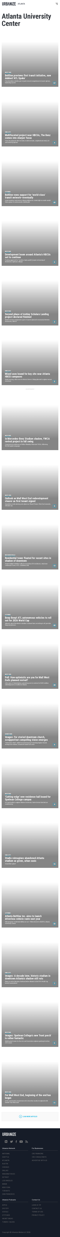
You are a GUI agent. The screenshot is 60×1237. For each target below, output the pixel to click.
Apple (4, 1205)
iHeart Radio (7, 1218)
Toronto (6, 1191)
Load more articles (30, 1116)
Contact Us (37, 1208)
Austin (5, 1164)
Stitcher (6, 1215)
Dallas (5, 1170)
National (6, 1154)
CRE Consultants (39, 1157)
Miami (4, 1184)
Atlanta (5, 1160)
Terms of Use (37, 1212)
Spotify (5, 1208)
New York (6, 1187)
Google (5, 1212)
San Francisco (8, 1194)
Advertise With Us (39, 1160)
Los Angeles (7, 1180)
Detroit (5, 1177)
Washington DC (8, 1174)
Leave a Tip (36, 1205)
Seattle (5, 1157)
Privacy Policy (38, 1215)
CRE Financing (37, 1154)
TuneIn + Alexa (8, 1222)
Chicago (5, 1167)
